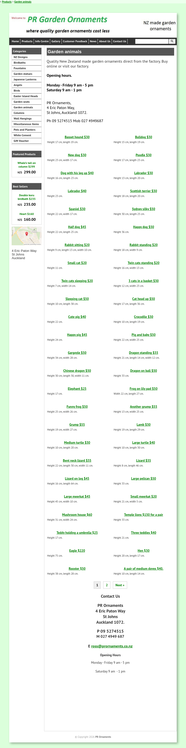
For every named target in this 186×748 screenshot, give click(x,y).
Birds (17, 90)
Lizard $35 (143, 460)
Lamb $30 (143, 424)
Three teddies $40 (143, 532)
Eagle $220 (77, 550)
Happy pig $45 (77, 334)
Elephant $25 (77, 388)
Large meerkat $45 (77, 496)
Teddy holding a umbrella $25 (77, 532)
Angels (18, 85)
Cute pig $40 (77, 316)
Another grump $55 (143, 406)
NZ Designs (20, 57)
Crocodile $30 (143, 316)
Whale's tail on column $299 (27, 164)
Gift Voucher (21, 141)
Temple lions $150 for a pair (143, 514)
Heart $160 (27, 214)
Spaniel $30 (77, 209)
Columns (19, 113)
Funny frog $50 (77, 406)
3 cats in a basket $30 (144, 281)
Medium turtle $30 (77, 442)
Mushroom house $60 (77, 514)
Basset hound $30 (77, 137)
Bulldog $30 (143, 137)
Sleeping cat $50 (77, 299)
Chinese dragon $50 (77, 370)
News (93, 41)
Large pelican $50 (143, 478)
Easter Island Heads (26, 96)
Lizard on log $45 (77, 478)
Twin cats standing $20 (143, 263)
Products (7, 1)
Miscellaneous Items (26, 124)
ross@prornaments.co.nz (111, 646)
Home (15, 41)
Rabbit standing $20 (144, 245)
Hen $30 (144, 550)
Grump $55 (77, 424)
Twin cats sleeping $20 (77, 281)
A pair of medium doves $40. (143, 568)
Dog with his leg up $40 (77, 173)
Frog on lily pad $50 (144, 388)
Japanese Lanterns (25, 79)
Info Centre (42, 41)
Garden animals (22, 1)
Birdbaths (19, 62)
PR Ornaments (103, 737)
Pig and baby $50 (143, 334)
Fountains (20, 68)
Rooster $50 (77, 568)
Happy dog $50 (143, 227)
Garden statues (23, 74)
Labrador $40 (77, 191)
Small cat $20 (77, 263)
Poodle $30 (143, 155)
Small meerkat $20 (144, 496)
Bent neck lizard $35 (77, 460)
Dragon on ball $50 (143, 370)
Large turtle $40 (143, 442)
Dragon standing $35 (143, 352)
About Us (104, 41)
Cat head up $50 (143, 299)
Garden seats (22, 101)
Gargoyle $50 (77, 352)
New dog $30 (77, 155)
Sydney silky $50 (143, 209)
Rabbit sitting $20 (77, 245)
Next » (120, 585)
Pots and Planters (24, 129)
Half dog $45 (77, 227)
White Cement (22, 135)
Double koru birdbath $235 (27, 197)
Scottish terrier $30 (143, 191)
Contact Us (119, 41)
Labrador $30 (143, 173)
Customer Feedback (75, 41)
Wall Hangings (22, 118)
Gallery (55, 41)
